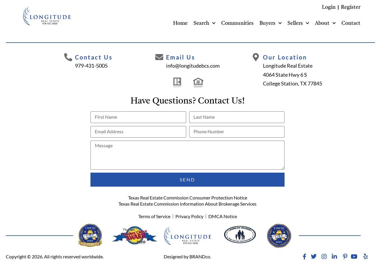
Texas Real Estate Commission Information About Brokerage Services (187, 203)
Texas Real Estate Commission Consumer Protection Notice (187, 197)
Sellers (298, 23)
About (325, 23)
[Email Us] (159, 57)
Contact (350, 23)
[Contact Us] (68, 57)
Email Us (181, 57)
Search (204, 23)
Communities (237, 23)
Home (180, 23)
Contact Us (95, 57)
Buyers (270, 23)
